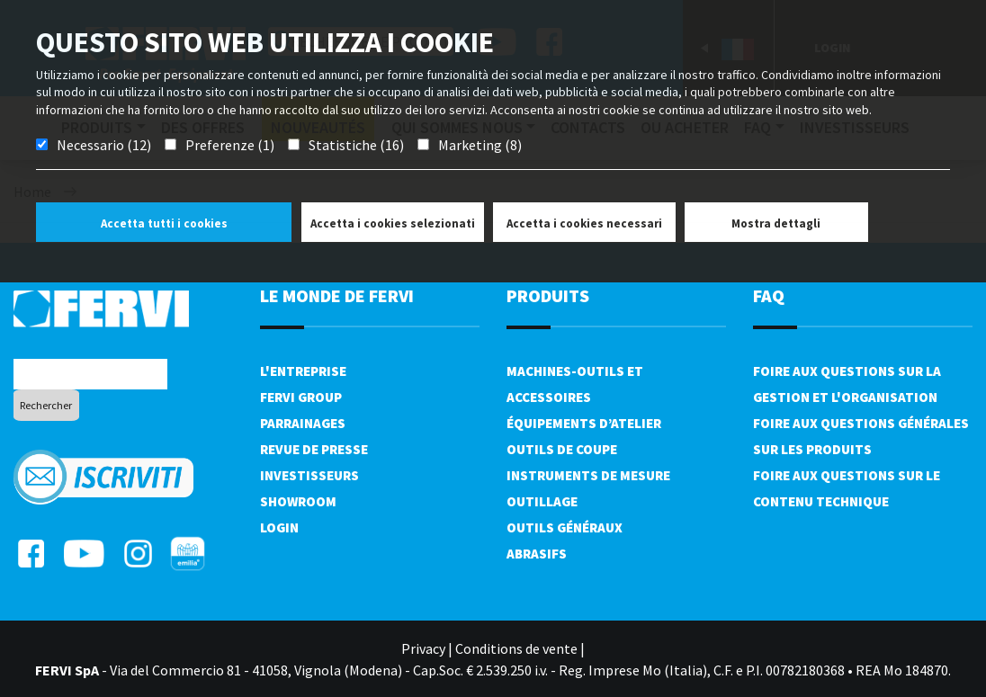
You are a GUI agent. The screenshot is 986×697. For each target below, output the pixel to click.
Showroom (298, 501)
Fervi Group (301, 397)
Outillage (542, 501)
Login (279, 527)
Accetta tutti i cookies (164, 223)
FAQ (768, 295)
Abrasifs (536, 553)
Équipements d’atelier (583, 423)
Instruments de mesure (588, 475)
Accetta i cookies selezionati (392, 223)
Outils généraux (564, 527)
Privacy (423, 648)
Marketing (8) (480, 145)
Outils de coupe (561, 449)
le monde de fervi (337, 295)
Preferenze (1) (229, 145)
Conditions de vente (516, 648)
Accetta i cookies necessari (584, 223)
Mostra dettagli (775, 223)
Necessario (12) (104, 145)
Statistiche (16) (356, 145)
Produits (547, 295)
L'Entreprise (303, 371)
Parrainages (302, 423)
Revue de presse (314, 449)
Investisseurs (309, 475)
